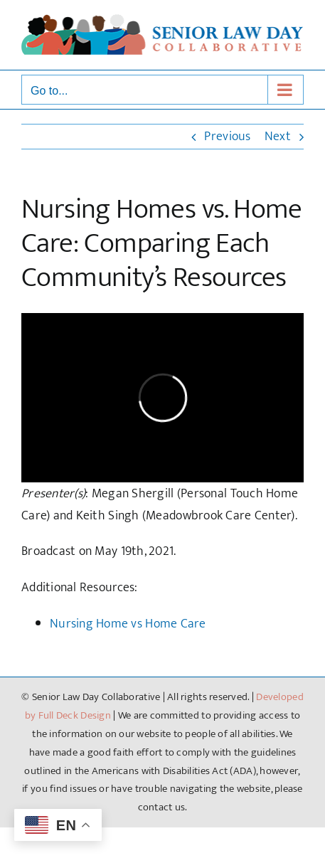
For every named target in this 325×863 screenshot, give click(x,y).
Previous (227, 136)
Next (278, 136)
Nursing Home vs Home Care (128, 624)
